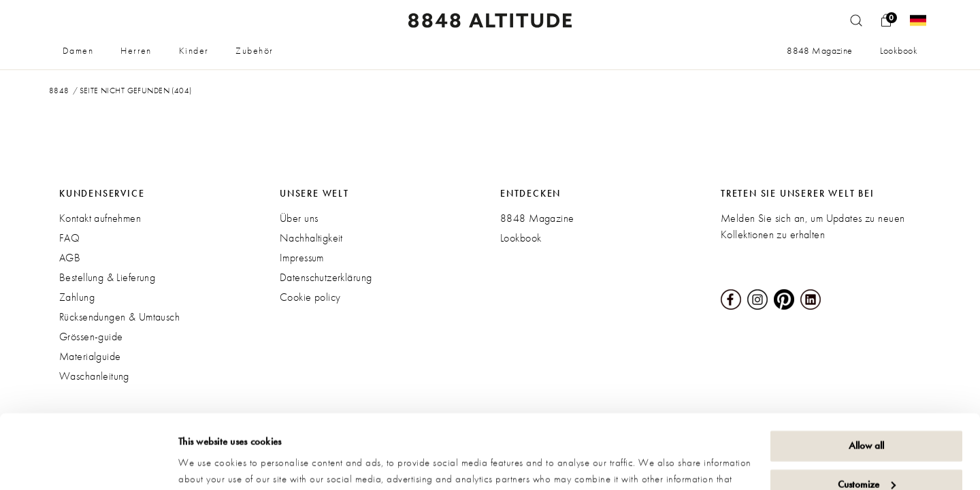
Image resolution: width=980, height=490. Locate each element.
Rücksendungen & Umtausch (119, 317)
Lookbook (898, 50)
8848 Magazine (819, 50)
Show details (204, 463)
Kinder (194, 50)
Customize (867, 414)
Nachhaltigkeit (311, 238)
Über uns (299, 218)
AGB (69, 257)
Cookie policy (310, 297)
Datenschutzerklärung (326, 277)
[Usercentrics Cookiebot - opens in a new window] (88, 463)
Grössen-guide (90, 336)
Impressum (302, 257)
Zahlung (77, 297)
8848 (59, 90)
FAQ (69, 238)
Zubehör (254, 50)
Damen (78, 50)
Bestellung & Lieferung (107, 277)
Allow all (866, 376)
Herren (136, 50)
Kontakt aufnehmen (100, 218)
